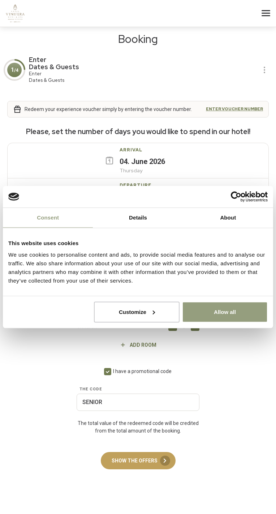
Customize (137, 312)
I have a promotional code (142, 371)
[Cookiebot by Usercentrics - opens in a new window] (236, 196)
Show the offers (141, 461)
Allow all (225, 312)
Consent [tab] (48, 217)
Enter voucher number (234, 109)
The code (90, 389)
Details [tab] (138, 217)
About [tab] (228, 217)
